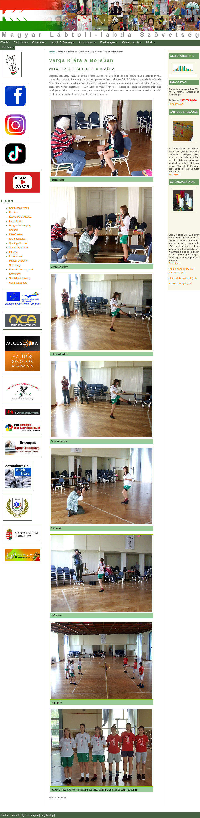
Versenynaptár (130, 42)
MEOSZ (13, 252)
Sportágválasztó (18, 243)
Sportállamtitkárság (19, 278)
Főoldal (4, 42)
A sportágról (86, 42)
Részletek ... (175, 174)
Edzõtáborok (16, 256)
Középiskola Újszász (20, 216)
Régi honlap (21, 42)
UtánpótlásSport (18, 282)
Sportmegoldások (18, 247)
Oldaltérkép (39, 42)
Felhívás (7, 47)
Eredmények (107, 42)
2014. (65, 51)
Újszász (13, 212)
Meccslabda (15, 221)
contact (15, 815)
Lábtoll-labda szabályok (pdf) (183, 278)
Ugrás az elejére (30, 815)
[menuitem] (5, 42)
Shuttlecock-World (19, 208)
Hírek (149, 42)
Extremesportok (17, 238)
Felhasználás (176, 104)
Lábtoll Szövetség (61, 42)
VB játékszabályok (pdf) (180, 283)
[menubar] (81, 45)
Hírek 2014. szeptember (79, 51)
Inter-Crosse (16, 234)
